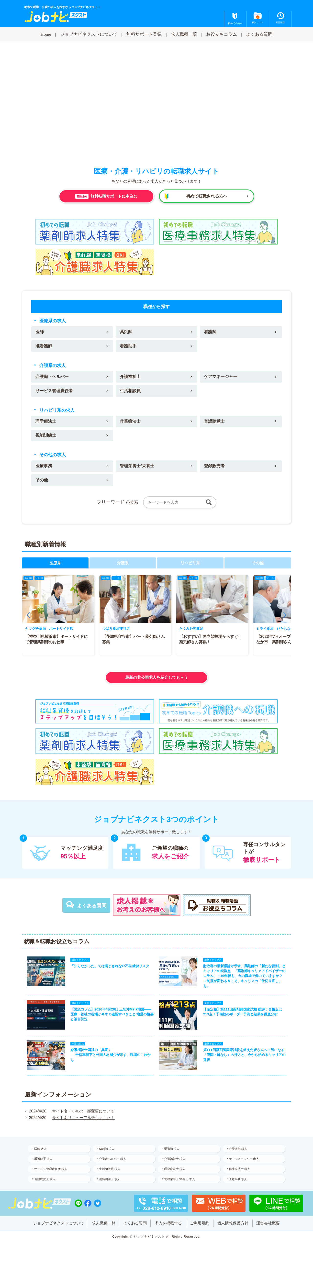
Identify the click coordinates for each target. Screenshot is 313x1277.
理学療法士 (47, 423)
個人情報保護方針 (233, 1233)
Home (46, 34)
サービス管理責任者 (55, 392)
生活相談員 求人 (111, 1178)
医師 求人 (41, 1156)
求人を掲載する (168, 1233)
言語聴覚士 (215, 423)
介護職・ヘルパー (53, 378)
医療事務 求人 (239, 1188)
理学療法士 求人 (175, 1178)
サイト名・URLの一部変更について (82, 1119)
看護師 (210, 332)
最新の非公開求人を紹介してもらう (156, 681)
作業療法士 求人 (240, 1178)
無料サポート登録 (144, 34)
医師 (40, 332)
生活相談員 (131, 392)
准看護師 (44, 346)
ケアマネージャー (221, 378)
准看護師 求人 (239, 1156)
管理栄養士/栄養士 (138, 469)
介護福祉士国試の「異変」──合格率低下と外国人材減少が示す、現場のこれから (110, 1062)
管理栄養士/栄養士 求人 (180, 1188)
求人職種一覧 (184, 34)
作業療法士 (131, 423)
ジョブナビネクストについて (88, 34)
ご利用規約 (200, 1233)
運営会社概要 (268, 1233)
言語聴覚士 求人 (45, 1188)
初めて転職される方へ (207, 196)
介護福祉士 (131, 378)
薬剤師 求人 (108, 1156)
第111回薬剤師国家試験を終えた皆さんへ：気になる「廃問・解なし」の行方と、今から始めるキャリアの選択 (245, 1062)
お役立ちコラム (221, 34)
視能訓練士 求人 (111, 1188)
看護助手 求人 (44, 1167)
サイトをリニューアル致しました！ (82, 1125)
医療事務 (44, 469)
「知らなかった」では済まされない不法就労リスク (109, 971)
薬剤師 (126, 332)
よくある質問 (259, 34)
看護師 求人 (172, 1156)
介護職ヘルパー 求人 (113, 1167)
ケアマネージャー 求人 (245, 1167)
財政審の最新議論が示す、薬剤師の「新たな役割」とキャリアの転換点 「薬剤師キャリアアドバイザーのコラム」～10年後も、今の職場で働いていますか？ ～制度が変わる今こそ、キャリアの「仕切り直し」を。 (245, 980)
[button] (28, 619)
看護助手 (128, 346)
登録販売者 (215, 469)
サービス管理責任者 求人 (51, 1178)
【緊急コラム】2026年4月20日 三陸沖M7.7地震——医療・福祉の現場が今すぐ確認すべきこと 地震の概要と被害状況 (111, 1020)
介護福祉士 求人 (175, 1167)
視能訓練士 (47, 438)
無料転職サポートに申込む (106, 196)
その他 (42, 483)
